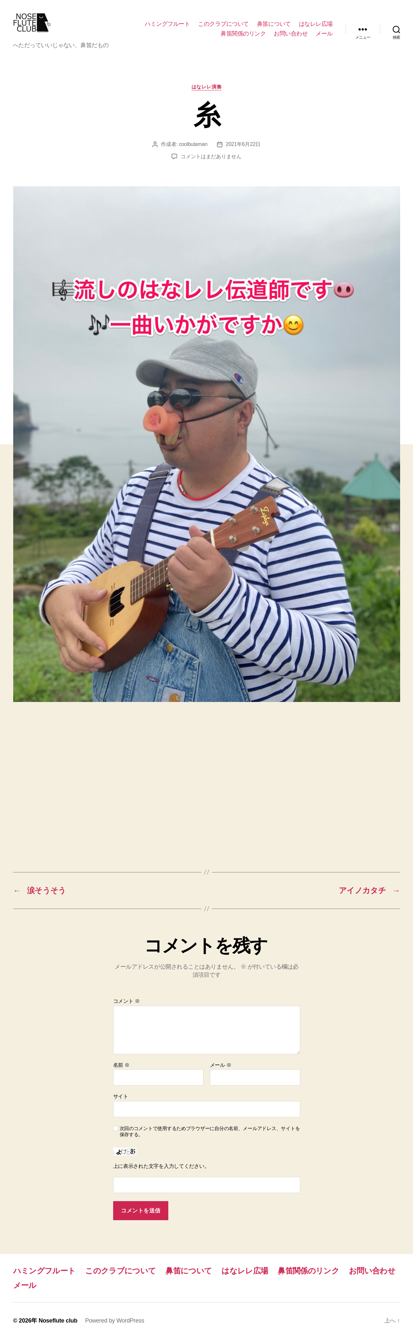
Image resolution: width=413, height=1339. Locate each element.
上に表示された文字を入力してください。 (161, 1166)
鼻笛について (274, 24)
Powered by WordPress (114, 1320)
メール (324, 33)
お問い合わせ (291, 33)
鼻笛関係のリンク (243, 33)
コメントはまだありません (211, 156)
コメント (126, 1001)
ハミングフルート (167, 24)
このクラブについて (223, 24)
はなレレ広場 (316, 24)
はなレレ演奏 (206, 86)
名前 (121, 1065)
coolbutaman (193, 144)
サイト (120, 1096)
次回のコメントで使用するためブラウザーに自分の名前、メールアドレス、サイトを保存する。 (210, 1131)
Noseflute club (58, 1320)
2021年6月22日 (243, 144)
